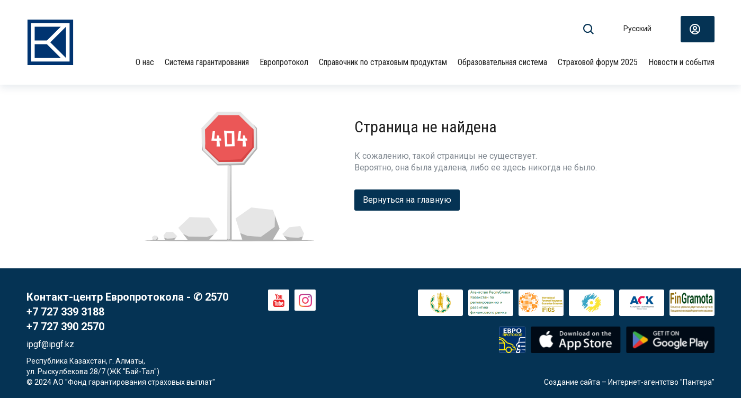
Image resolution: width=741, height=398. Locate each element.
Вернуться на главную (407, 200)
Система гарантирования (207, 62)
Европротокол (284, 62)
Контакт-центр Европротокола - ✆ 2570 (127, 297)
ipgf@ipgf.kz (50, 344)
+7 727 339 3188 (65, 311)
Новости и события (681, 62)
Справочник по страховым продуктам (383, 62)
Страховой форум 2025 (598, 62)
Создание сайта (572, 382)
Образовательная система (502, 62)
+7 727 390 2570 (65, 326)
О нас (145, 62)
